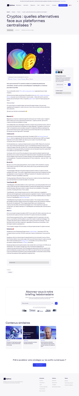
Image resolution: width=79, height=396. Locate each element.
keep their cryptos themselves (41, 95)
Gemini (15, 79)
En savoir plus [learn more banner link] (63, 1)
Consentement (42, 388)
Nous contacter (63, 5)
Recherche (54, 380)
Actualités (54, 384)
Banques (66, 380)
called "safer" (32, 98)
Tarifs (38, 5)
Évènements (54, 382)
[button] (19, 5)
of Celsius (25, 242)
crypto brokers (33, 231)
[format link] (8, 340)
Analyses (10, 272)
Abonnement (18, 5)
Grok (27, 79)
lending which (24, 240)
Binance (9, 97)
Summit (47, 5)
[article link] (14, 337)
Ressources (33, 5)
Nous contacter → (39, 364)
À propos (41, 380)
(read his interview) (24, 197)
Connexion (54, 5)
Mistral (31, 79)
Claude (19, 79)
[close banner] (77, 1)
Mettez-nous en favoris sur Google (28, 30)
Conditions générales (43, 386)
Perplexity (23, 79)
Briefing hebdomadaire (56, 386)
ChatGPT (10, 79)
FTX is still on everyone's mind (26, 91)
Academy (43, 5)
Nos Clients (26, 5)
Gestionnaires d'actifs (69, 382)
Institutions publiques (69, 385)
